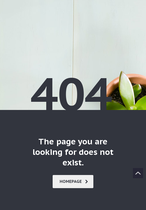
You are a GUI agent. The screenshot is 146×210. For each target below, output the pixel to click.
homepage (74, 181)
